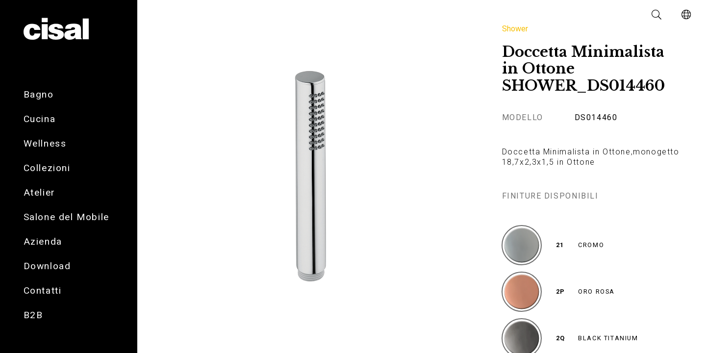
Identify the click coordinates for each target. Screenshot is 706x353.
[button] (657, 15)
